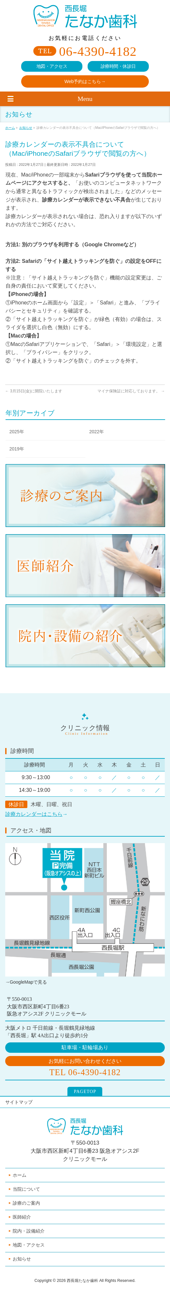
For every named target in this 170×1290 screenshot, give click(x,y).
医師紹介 (22, 1217)
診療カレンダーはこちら (34, 814)
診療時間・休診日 (118, 66)
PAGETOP (85, 1091)
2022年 (96, 431)
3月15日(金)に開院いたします (33, 391)
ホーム (19, 1175)
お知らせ (22, 1258)
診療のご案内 (26, 1203)
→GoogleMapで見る (26, 982)
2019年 (16, 448)
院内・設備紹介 (29, 1231)
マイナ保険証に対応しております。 (131, 391)
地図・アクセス (51, 66)
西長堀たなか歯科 (82, 1280)
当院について (26, 1189)
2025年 (16, 431)
